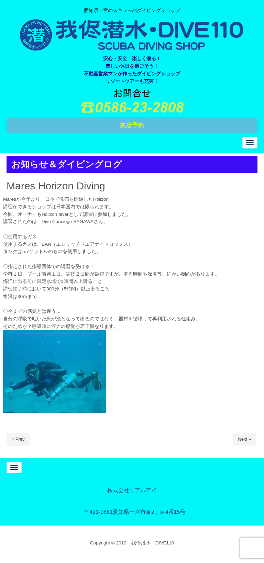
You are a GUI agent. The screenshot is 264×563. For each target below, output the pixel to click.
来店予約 (132, 125)
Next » (244, 439)
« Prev (18, 439)
